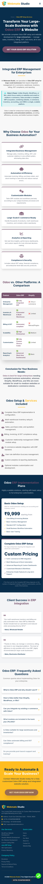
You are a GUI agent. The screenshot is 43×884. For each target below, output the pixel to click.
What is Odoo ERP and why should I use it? (21, 692)
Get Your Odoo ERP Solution (21, 50)
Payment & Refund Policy (9, 864)
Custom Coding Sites (7, 842)
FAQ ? (25, 835)
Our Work (26, 838)
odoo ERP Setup (6, 845)
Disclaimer (4, 859)
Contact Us (26, 843)
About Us (26, 841)
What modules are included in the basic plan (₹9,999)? (21, 722)
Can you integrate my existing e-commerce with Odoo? (21, 712)
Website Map (27, 846)
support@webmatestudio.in (15, 824)
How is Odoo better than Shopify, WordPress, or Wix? (21, 701)
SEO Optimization (6, 847)
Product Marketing (7, 850)
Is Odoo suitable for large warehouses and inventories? (21, 733)
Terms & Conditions (7, 867)
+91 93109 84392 (15, 821)
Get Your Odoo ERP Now (21, 795)
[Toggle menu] (40, 4)
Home (12, 17)
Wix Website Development (9, 840)
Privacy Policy (5, 861)
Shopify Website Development (10, 837)
